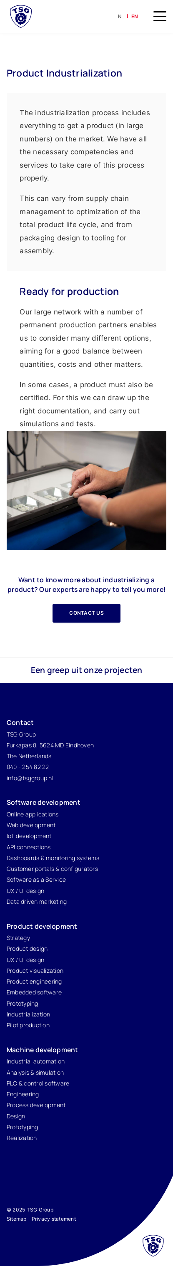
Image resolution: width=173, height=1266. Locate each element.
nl (121, 16)
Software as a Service (36, 879)
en (134, 16)
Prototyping (22, 1003)
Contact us (86, 613)
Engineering (23, 1094)
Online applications (33, 814)
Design (16, 1116)
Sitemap (17, 1219)
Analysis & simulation (35, 1072)
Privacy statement (54, 1219)
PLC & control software (38, 1083)
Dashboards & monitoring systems (53, 858)
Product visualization (35, 970)
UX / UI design (26, 891)
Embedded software (34, 992)
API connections (29, 847)
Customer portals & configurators (52, 869)
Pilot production (28, 1025)
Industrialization (28, 1014)
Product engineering (34, 981)
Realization (22, 1138)
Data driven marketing (37, 901)
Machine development (42, 1049)
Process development (36, 1105)
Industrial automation (36, 1061)
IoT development (29, 836)
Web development (31, 825)
